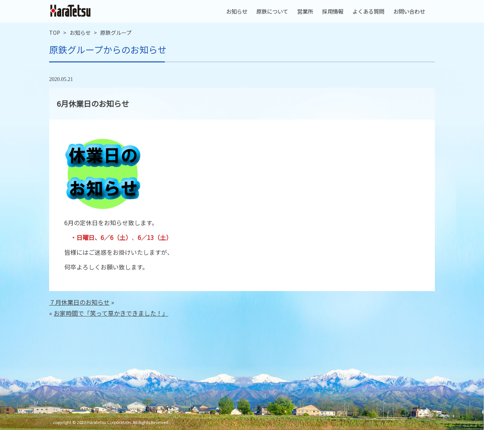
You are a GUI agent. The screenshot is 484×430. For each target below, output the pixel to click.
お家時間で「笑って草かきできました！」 (111, 313)
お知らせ (236, 11)
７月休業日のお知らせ (79, 302)
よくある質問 (368, 11)
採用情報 (332, 11)
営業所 (305, 11)
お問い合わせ (409, 11)
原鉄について (272, 11)
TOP (54, 32)
